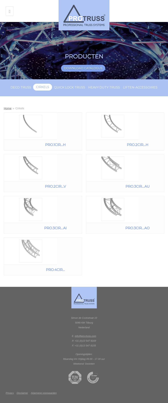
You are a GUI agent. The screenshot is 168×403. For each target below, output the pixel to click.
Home (7, 108)
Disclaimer (22, 393)
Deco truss (21, 87)
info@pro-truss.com (85, 336)
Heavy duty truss (104, 87)
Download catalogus (83, 68)
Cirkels (42, 87)
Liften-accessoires (140, 87)
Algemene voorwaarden (44, 393)
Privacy (10, 393)
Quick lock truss (69, 87)
